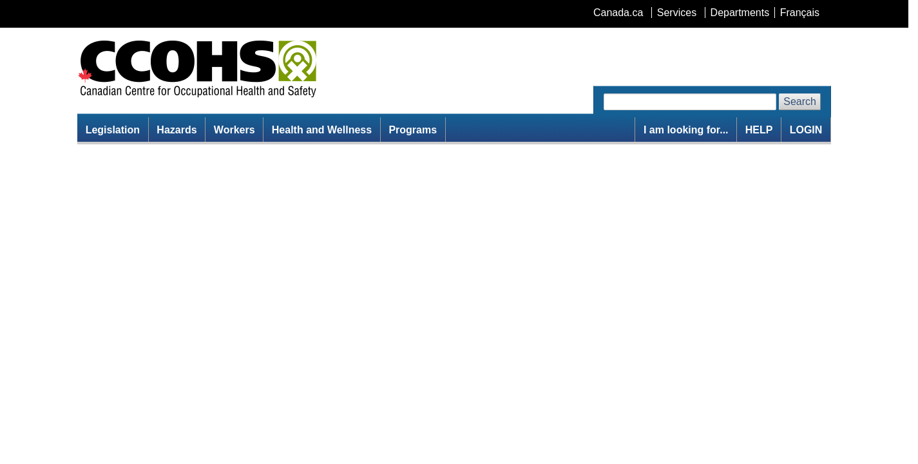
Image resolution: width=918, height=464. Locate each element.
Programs (412, 129)
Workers (234, 129)
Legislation (113, 129)
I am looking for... (686, 129)
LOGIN (806, 129)
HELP (759, 129)
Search (799, 101)
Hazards (176, 129)
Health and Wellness (322, 129)
